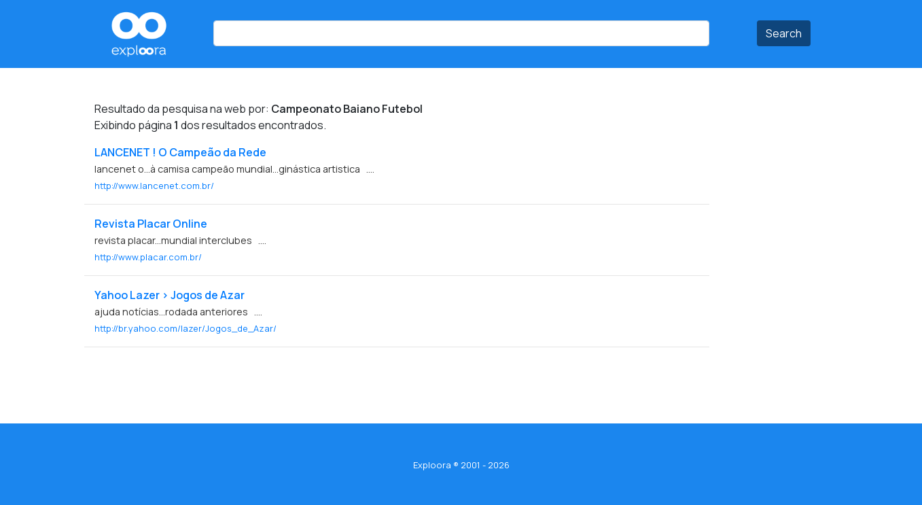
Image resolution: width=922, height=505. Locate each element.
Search (784, 33)
